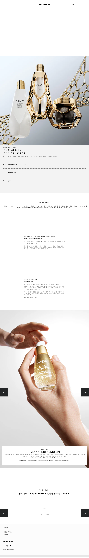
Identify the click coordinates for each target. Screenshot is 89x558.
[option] (44, 390)
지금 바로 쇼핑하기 (44, 514)
